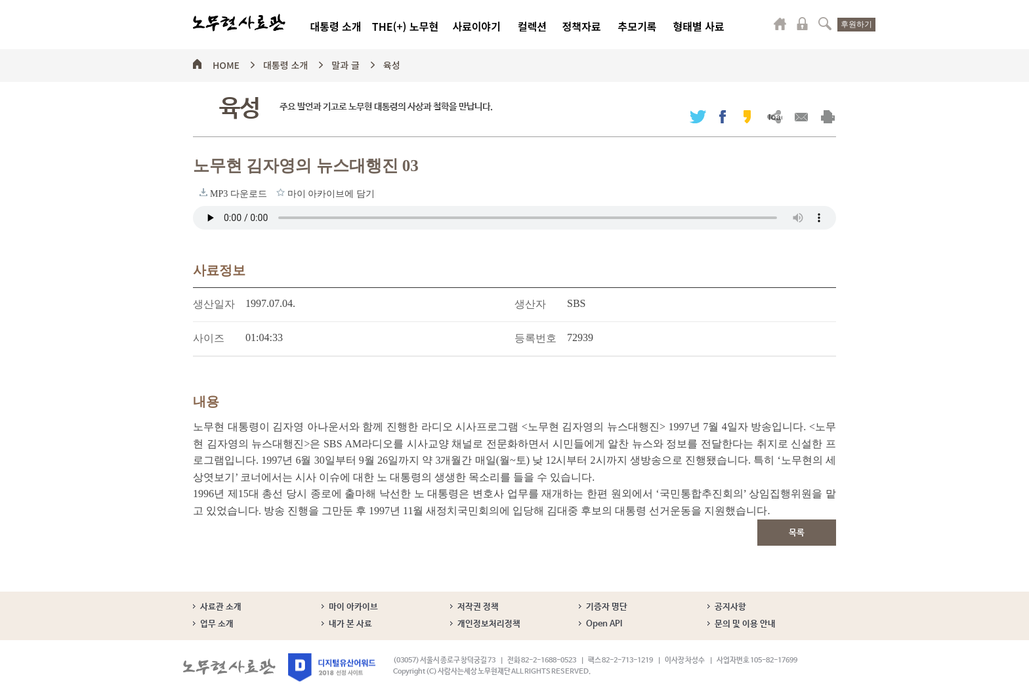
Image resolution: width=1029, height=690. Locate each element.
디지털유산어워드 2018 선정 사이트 (331, 667)
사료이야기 (476, 26)
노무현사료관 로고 (239, 23)
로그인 (802, 23)
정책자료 (581, 26)
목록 (797, 533)
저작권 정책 (478, 607)
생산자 (530, 304)
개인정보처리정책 (488, 624)
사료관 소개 (221, 607)
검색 (825, 23)
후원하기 (856, 24)
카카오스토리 (747, 116)
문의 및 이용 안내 (745, 624)
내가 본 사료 (350, 624)
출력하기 (828, 116)
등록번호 (535, 338)
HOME (226, 63)
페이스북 (722, 116)
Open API (604, 624)
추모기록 (637, 26)
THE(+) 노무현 (405, 26)
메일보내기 (801, 116)
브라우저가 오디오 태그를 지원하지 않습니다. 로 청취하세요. (514, 218)
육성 (391, 63)
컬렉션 (532, 26)
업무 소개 (217, 624)
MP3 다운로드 (203, 192)
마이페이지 (780, 23)
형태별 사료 (698, 26)
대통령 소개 (335, 26)
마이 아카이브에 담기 (280, 192)
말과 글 (345, 63)
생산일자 (214, 304)
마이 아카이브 (353, 607)
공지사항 (730, 607)
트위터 (698, 116)
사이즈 (208, 338)
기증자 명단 (606, 607)
